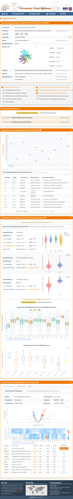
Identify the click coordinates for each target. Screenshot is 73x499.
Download (51, 14)
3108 (34, 459)
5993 (34, 461)
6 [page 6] (42, 211)
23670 (35, 456)
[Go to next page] (48, 211)
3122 (34, 453)
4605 (34, 472)
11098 (35, 464)
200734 (35, 451)
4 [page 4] (38, 211)
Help (63, 14)
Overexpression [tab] (21, 386)
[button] (43, 30)
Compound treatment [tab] (9, 386)
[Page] (55, 211)
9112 (34, 448)
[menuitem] (4, 14)
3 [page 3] (36, 211)
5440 (34, 469)
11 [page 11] (46, 211)
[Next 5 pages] (44, 211)
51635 (34, 467)
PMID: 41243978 (18, 491)
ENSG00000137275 (34, 267)
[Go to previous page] (31, 211)
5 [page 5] (40, 211)
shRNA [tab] (30, 386)
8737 (35, 249)
